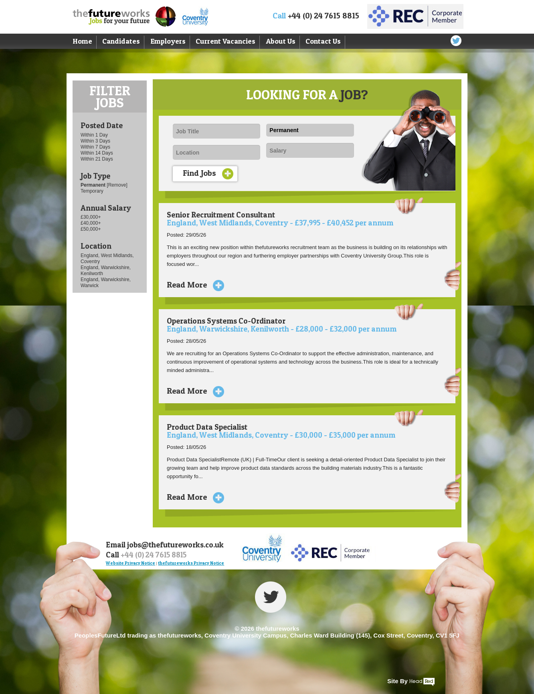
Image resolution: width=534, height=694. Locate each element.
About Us (280, 41)
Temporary (92, 191)
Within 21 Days (97, 159)
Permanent (94, 185)
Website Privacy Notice (130, 563)
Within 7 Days (95, 147)
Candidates (121, 41)
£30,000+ (91, 217)
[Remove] (117, 185)
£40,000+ (91, 223)
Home (82, 41)
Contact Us (323, 41)
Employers (168, 41)
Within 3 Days (95, 141)
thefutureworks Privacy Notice (191, 563)
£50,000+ (91, 229)
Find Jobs (208, 173)
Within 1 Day (94, 135)
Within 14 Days (97, 153)
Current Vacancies (225, 41)
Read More (192, 285)
